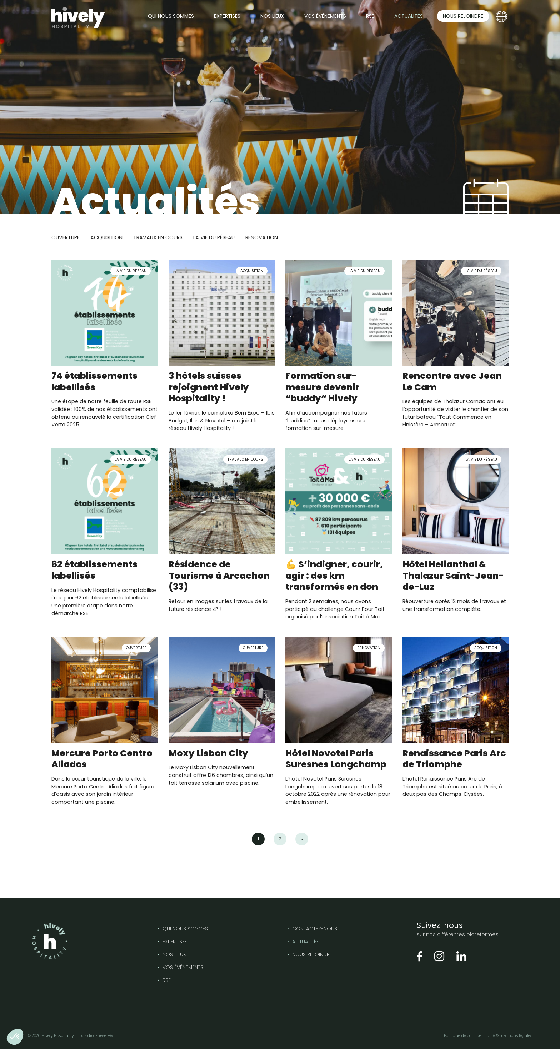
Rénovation (261, 237)
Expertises (175, 941)
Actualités (305, 941)
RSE (166, 980)
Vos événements (182, 967)
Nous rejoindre (312, 954)
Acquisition (106, 237)
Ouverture (65, 237)
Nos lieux (174, 954)
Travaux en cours (157, 237)
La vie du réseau (214, 237)
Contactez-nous (314, 928)
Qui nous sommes (185, 928)
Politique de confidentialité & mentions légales (488, 1035)
